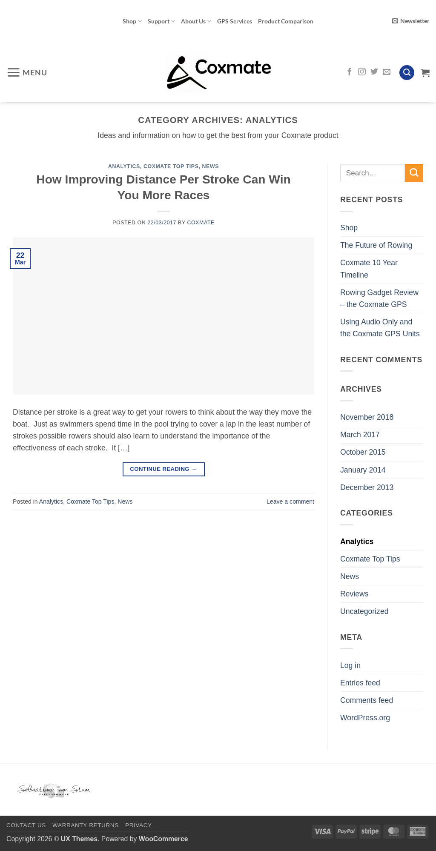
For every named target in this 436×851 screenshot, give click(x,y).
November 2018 (366, 417)
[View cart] (425, 72)
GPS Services (234, 21)
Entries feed (360, 683)
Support (161, 21)
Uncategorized (364, 611)
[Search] (406, 72)
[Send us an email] (386, 72)
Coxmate (201, 223)
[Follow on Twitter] (374, 72)
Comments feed (366, 700)
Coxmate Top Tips (171, 166)
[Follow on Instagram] (362, 72)
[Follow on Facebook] (349, 72)
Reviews (354, 594)
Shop (132, 21)
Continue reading (163, 468)
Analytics (124, 166)
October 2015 (363, 452)
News (210, 166)
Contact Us (26, 825)
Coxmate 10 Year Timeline (369, 268)
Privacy (138, 825)
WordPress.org (365, 717)
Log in (350, 665)
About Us (196, 21)
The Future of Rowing (376, 245)
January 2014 (363, 470)
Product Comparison (285, 21)
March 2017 (360, 434)
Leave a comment (290, 501)
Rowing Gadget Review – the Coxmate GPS (379, 298)
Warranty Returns (85, 825)
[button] (411, 21)
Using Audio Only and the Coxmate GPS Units (380, 328)
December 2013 (366, 487)
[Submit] (414, 173)
